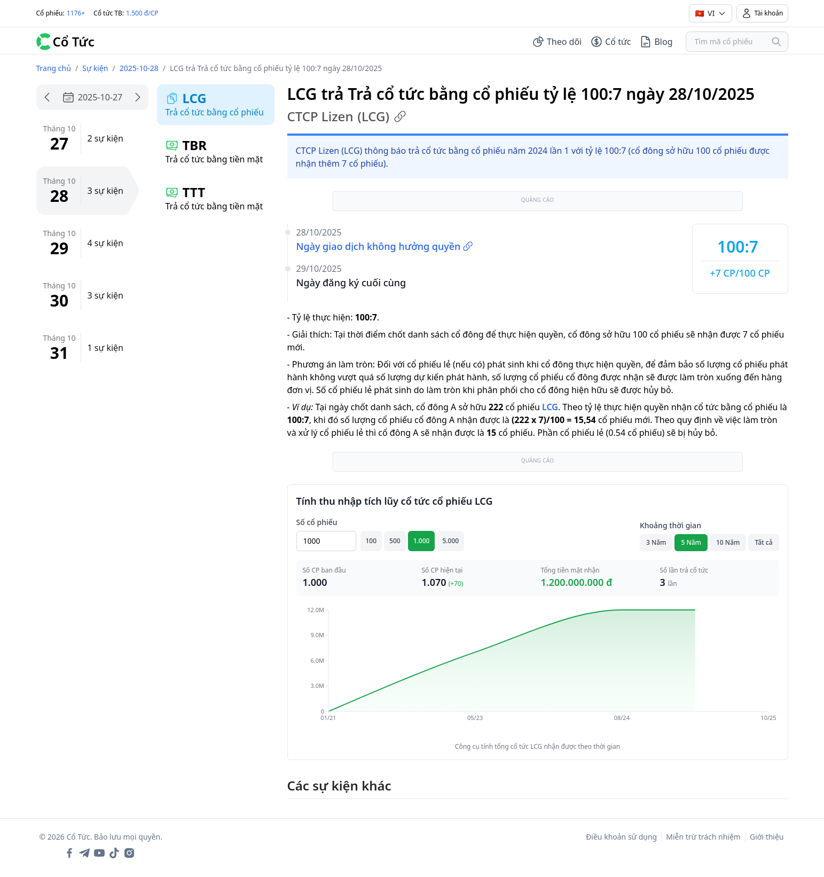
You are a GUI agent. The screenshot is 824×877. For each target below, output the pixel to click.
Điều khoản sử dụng (621, 837)
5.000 (450, 540)
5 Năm (691, 542)
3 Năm (656, 542)
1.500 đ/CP (142, 13)
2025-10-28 (139, 68)
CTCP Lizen (346, 116)
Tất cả (763, 542)
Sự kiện (95, 68)
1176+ (76, 13)
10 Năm (728, 542)
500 (395, 540)
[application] (537, 671)
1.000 (421, 540)
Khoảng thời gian (670, 525)
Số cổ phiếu (317, 522)
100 (371, 540)
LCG (550, 407)
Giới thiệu (767, 837)
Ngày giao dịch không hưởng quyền (385, 246)
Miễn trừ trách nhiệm (703, 837)
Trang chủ (53, 68)
